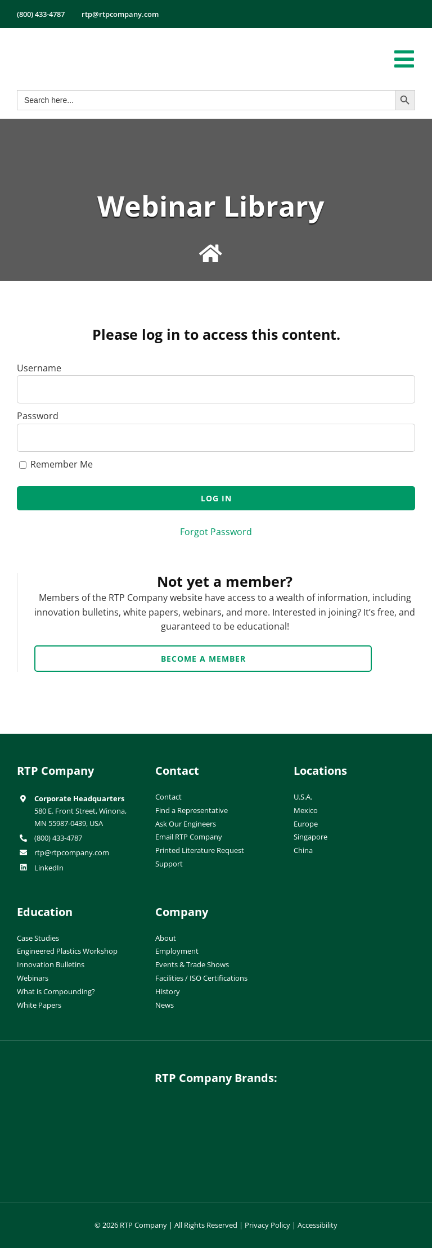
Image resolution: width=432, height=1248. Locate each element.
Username (39, 368)
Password (37, 416)
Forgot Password (216, 532)
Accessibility (318, 1225)
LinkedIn (49, 868)
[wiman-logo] (216, 1152)
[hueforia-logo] (216, 1108)
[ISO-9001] (316, 907)
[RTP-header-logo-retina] (66, 41)
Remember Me (56, 464)
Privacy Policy (267, 1225)
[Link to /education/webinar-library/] (210, 254)
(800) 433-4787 (58, 838)
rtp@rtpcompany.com (71, 852)
